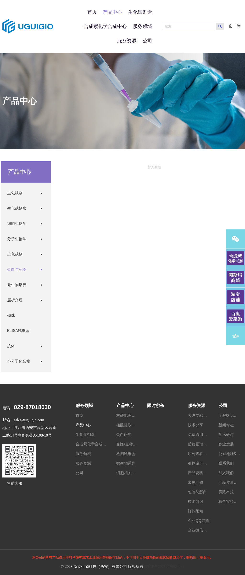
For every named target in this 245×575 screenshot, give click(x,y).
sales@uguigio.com (29, 420)
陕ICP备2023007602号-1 (164, 566)
